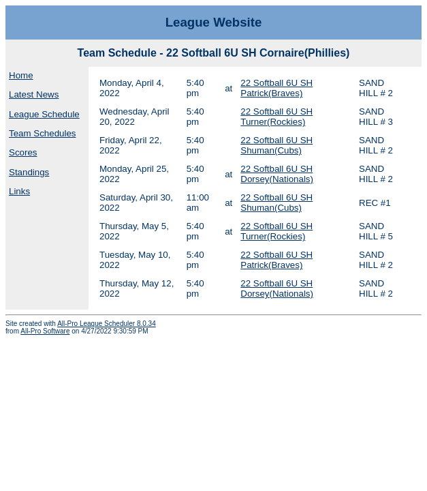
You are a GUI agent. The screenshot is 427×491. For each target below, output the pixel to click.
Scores (23, 152)
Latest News (34, 94)
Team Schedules (42, 133)
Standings (29, 172)
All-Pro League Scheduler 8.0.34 (106, 323)
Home (21, 75)
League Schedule (44, 114)
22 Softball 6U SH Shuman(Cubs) (276, 145)
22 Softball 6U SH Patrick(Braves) (276, 88)
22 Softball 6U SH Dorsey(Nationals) (276, 174)
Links (19, 191)
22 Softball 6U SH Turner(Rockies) (276, 116)
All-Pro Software (44, 331)
